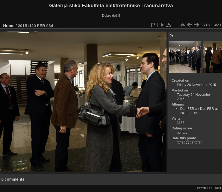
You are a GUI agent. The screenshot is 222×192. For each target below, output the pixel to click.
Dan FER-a (188, 109)
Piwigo (217, 187)
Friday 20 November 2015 (196, 85)
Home (9, 25)
